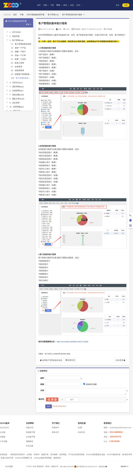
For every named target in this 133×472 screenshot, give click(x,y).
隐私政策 (102, 466)
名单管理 (18, 67)
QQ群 (80, 428)
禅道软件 (55, 428)
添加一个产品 (20, 48)
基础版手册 (30, 432)
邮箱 (42, 384)
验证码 (41, 399)
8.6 (124, 466)
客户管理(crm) (53, 15)
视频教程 (29, 441)
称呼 (42, 378)
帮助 (58, 5)
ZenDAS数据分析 (114, 454)
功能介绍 (29, 428)
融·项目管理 (127, 454)
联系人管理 (19, 63)
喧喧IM (37, 454)
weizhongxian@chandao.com (120, 428)
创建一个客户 (20, 52)
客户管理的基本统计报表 (72, 15)
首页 (39, 5)
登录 (117, 5)
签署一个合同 (20, 59)
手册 (22, 15)
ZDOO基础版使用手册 (35, 15)
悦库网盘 (63, 454)
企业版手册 (30, 437)
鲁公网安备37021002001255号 (85, 466)
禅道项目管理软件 (17, 454)
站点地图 (9, 466)
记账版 (2, 437)
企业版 (2, 432)
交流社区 (81, 432)
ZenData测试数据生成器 (95, 454)
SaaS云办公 (4, 428)
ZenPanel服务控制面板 (43, 458)
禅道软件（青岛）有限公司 (47, 466)
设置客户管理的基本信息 (25, 74)
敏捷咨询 (57, 458)
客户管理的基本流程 (23, 44)
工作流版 (3, 441)
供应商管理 (19, 70)
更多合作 (55, 432)
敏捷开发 (45, 454)
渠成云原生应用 (7, 458)
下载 (52, 5)
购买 (65, 5)
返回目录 (70, 360)
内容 (42, 390)
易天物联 (54, 454)
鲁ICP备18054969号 (67, 466)
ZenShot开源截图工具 (23, 458)
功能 (45, 5)
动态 (72, 5)
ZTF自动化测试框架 (76, 454)
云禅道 (29, 454)
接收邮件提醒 (90, 384)
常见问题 (29, 446)
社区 (79, 5)
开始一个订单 (20, 55)
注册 (126, 5)
